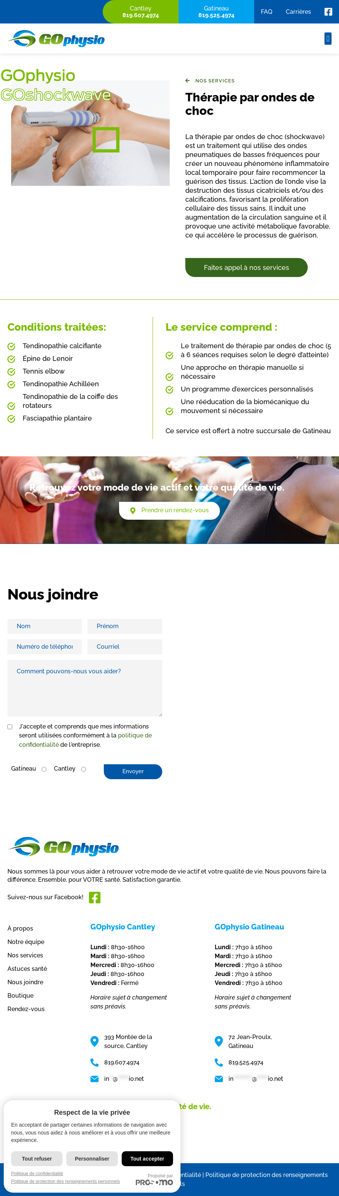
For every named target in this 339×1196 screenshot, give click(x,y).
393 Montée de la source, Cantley (128, 1041)
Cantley (65, 768)
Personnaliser (92, 1159)
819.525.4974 (245, 1062)
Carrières (298, 11)
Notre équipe (25, 941)
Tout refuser (37, 1159)
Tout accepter (147, 1159)
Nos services (25, 955)
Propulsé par (154, 1179)
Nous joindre (25, 982)
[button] (328, 38)
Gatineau (23, 768)
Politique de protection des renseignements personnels (65, 1181)
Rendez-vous (26, 1009)
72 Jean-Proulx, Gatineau (250, 1041)
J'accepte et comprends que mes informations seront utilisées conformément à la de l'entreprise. (85, 735)
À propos (20, 928)
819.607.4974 (122, 1062)
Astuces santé (27, 968)
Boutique (20, 995)
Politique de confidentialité (37, 1173)
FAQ (266, 11)
